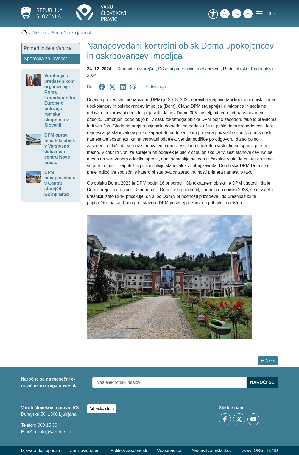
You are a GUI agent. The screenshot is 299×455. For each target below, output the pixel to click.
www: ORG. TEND (260, 450)
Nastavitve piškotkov (212, 450)
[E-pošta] (248, 13)
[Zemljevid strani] (236, 13)
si (270, 13)
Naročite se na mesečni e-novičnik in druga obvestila (49, 382)
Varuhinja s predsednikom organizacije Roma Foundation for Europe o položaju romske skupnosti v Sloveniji (60, 100)
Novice (39, 32)
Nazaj (268, 361)
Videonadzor (169, 450)
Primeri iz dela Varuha (47, 48)
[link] (213, 14)
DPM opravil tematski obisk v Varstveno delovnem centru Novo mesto (59, 149)
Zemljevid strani (85, 450)
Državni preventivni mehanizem (189, 68)
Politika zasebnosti (129, 450)
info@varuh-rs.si (55, 431)
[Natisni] (156, 87)
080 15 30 (47, 425)
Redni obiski (235, 68)
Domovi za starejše (136, 68)
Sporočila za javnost (71, 32)
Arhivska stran (102, 408)
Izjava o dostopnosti (40, 450)
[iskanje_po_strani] (225, 13)
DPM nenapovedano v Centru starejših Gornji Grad (60, 183)
